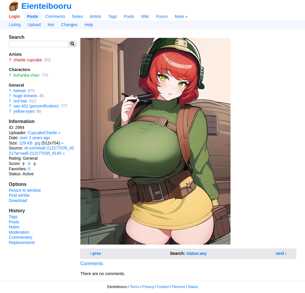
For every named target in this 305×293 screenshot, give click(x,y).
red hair (20, 101)
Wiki (145, 16)
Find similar (19, 195)
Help (88, 24)
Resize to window (25, 190)
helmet (19, 90)
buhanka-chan (26, 75)
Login (14, 16)
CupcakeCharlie (42, 132)
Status (193, 287)
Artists (95, 16)
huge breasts (25, 95)
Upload (34, 24)
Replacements (22, 242)
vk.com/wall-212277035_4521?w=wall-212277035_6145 (41, 151)
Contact (163, 287)
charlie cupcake (27, 60)
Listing (15, 24)
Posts (32, 16)
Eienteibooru (46, 6)
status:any (196, 253)
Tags (112, 16)
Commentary (20, 237)
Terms (135, 287)
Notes (77, 16)
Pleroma (178, 287)
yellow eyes (24, 111)
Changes (69, 24)
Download (18, 200)
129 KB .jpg (29, 143)
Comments (55, 16)
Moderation (19, 232)
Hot (51, 24)
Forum (162, 16)
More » (181, 16)
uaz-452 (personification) (36, 106)
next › (281, 253)
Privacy (148, 287)
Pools (129, 16)
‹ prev (95, 253)
